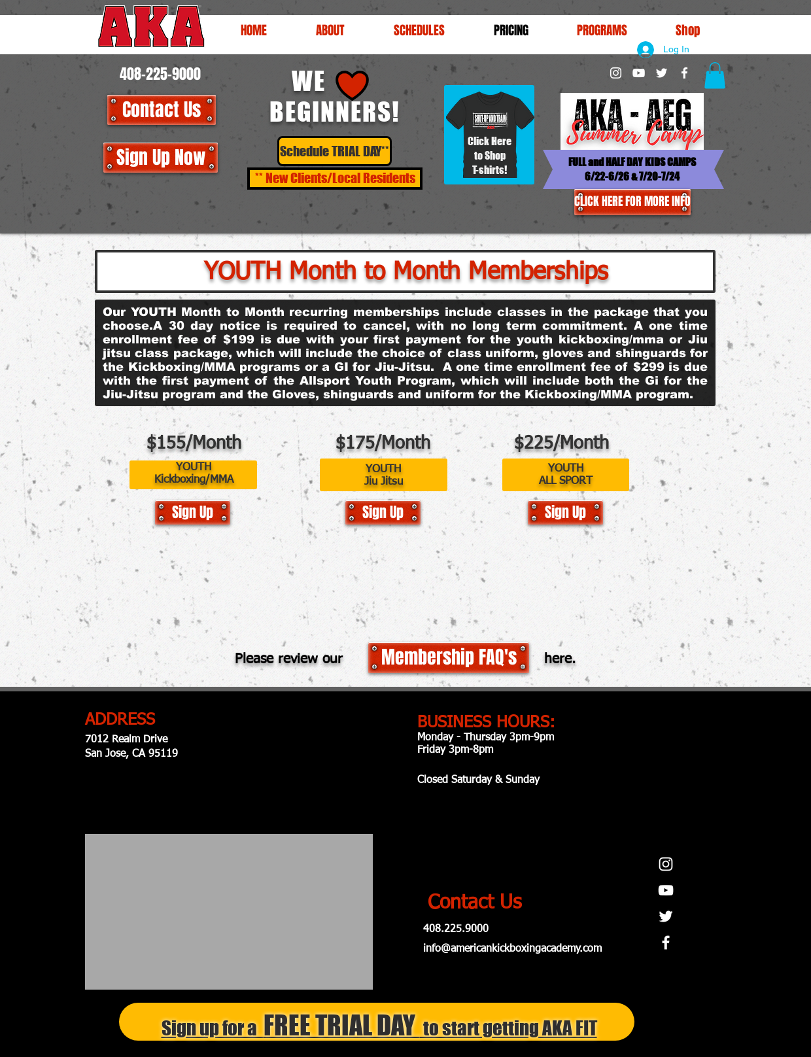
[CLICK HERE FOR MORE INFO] (632, 202)
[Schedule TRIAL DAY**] (334, 151)
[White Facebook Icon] (684, 72)
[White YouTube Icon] (638, 72)
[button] (419, 30)
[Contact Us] (161, 110)
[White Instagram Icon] (615, 72)
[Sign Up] (192, 512)
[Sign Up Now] (160, 158)
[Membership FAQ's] (448, 657)
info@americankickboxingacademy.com (512, 949)
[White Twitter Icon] (661, 72)
